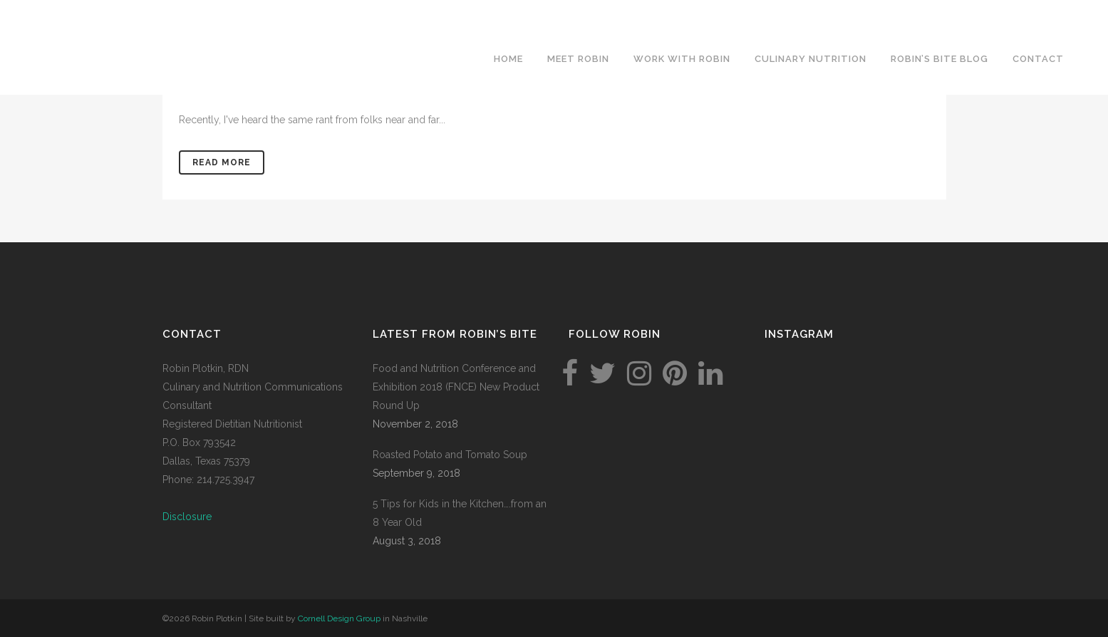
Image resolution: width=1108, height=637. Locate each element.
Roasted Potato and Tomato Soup (450, 454)
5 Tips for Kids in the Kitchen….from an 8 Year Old (460, 513)
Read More (221, 162)
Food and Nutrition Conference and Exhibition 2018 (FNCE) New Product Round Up (456, 387)
